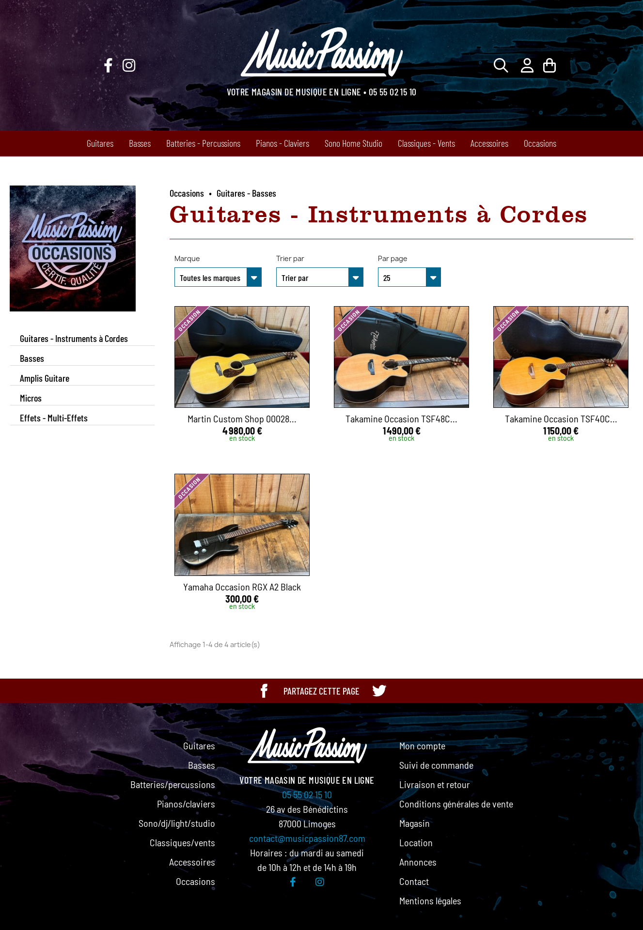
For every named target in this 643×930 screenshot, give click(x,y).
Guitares (100, 143)
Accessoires (489, 143)
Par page (393, 258)
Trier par (290, 258)
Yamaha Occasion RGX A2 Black (242, 586)
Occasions (540, 143)
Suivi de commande (436, 765)
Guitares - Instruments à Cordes (74, 338)
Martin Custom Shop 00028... (242, 418)
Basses (140, 143)
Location (416, 842)
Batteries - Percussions (203, 143)
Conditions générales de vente (456, 803)
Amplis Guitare (44, 378)
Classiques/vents (182, 842)
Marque (187, 258)
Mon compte (422, 745)
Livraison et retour (434, 784)
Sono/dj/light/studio (177, 823)
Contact (414, 881)
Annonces (418, 862)
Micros (31, 397)
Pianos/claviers (186, 803)
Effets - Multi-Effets (54, 417)
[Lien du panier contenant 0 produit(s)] (549, 65)
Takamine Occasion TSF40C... (561, 418)
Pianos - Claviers (282, 143)
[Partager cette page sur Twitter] (379, 690)
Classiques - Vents (426, 143)
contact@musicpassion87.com (307, 838)
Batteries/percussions (172, 784)
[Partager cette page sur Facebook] (264, 690)
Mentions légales (430, 900)
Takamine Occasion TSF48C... (401, 418)
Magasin (414, 823)
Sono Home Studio (353, 143)
